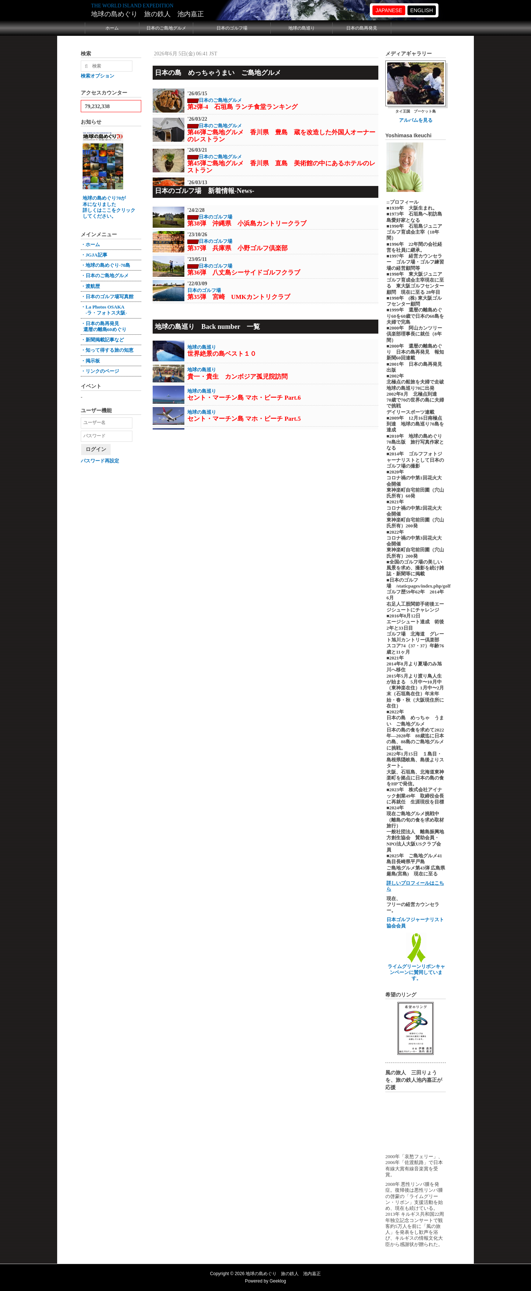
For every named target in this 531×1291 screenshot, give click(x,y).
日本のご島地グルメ (166, 28)
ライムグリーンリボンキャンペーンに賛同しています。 (416, 969)
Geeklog (278, 1281)
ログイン (96, 449)
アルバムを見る (416, 120)
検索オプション (97, 76)
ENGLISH (421, 10)
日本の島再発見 (361, 28)
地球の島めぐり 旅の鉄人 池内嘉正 (147, 14)
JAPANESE (388, 10)
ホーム (112, 28)
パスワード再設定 (100, 461)
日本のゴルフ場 (231, 28)
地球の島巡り (301, 28)
